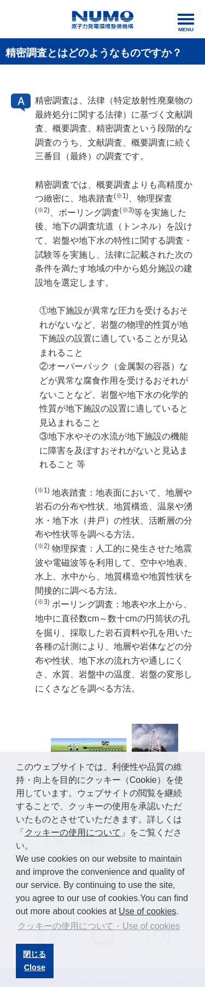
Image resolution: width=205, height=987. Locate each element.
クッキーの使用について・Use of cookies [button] (98, 926)
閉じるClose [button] (34, 961)
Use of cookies (147, 911)
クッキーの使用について (73, 832)
